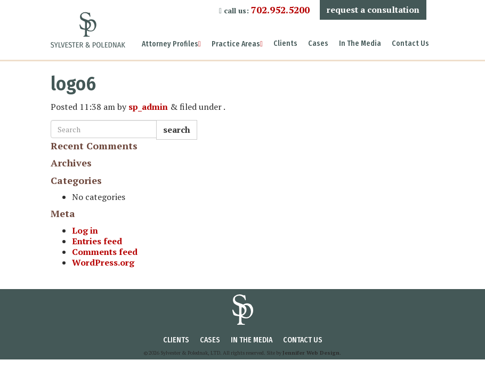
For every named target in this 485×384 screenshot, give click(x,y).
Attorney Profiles (171, 44)
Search (176, 129)
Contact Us (410, 43)
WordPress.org (103, 262)
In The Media (360, 43)
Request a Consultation (373, 9)
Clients (285, 43)
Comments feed (105, 252)
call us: (264, 10)
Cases (318, 43)
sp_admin (148, 107)
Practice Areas (237, 44)
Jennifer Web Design (311, 352)
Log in (85, 230)
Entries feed (97, 241)
